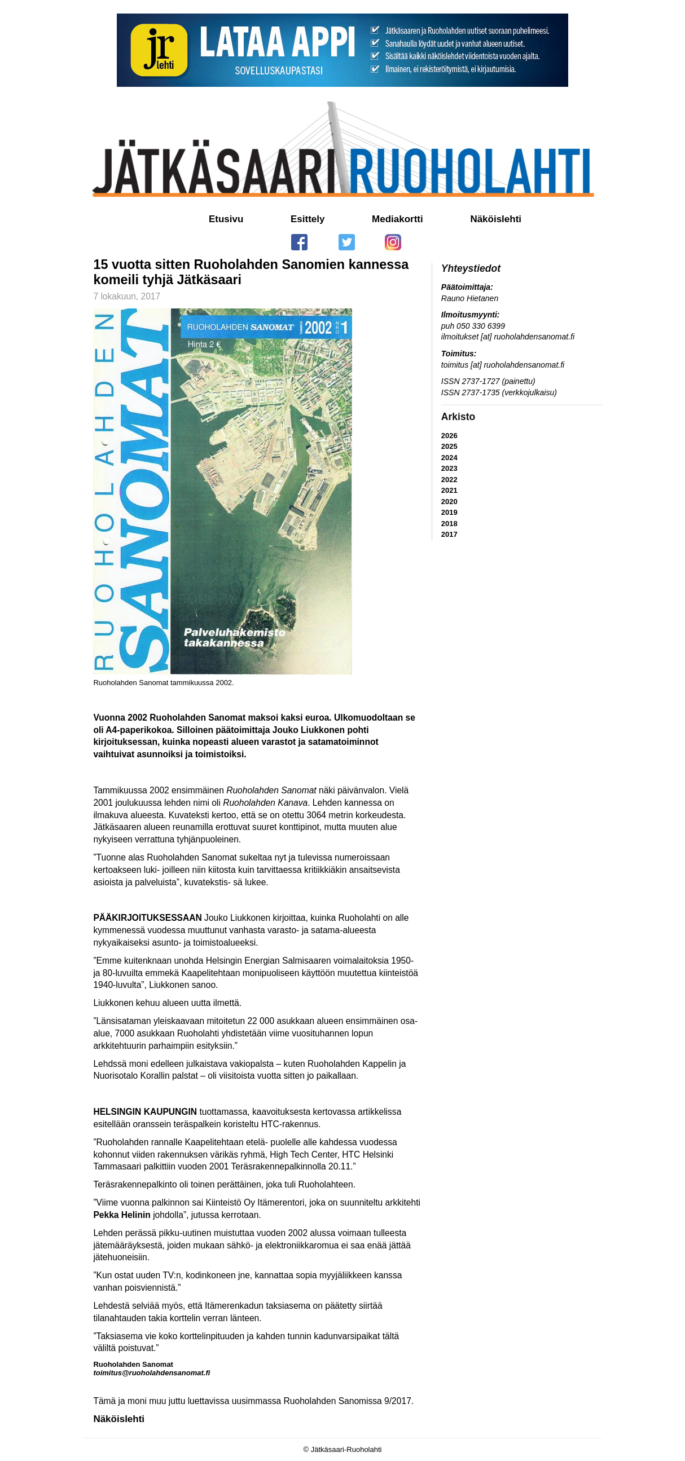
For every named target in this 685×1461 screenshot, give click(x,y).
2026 (449, 435)
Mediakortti (397, 219)
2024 (449, 457)
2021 (449, 490)
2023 (449, 468)
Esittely (307, 219)
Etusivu (226, 219)
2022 (449, 479)
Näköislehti (495, 219)
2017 (449, 534)
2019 (449, 512)
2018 (449, 523)
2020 (449, 501)
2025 (449, 446)
